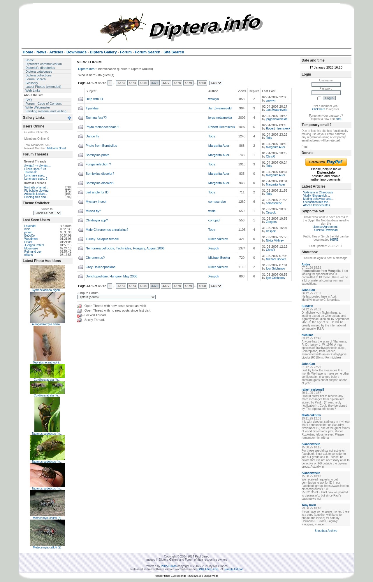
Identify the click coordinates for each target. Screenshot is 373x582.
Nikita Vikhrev (218, 239)
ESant (28, 242)
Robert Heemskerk (221, 127)
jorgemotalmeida (220, 117)
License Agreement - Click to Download (326, 228)
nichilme (308, 335)
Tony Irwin (309, 505)
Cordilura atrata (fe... (47, 379)
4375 (143, 83)
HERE (334, 239)
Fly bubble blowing (36, 190)
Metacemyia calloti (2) (47, 547)
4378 (177, 83)
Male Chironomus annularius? (107, 229)
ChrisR (270, 156)
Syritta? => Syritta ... (37, 165)
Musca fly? (93, 211)
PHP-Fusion (169, 566)
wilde (212, 211)
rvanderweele (311, 444)
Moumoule (31, 248)
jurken (28, 232)
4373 (120, 83)
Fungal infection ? (98, 164)
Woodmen (31, 238)
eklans (28, 254)
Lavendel (30, 226)
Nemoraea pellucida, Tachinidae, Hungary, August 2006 (125, 248)
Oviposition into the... (316, 202)
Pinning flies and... (36, 197)
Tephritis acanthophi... (47, 362)
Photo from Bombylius (101, 145)
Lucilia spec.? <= (35, 169)
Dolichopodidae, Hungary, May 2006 (111, 276)
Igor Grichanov (275, 268)
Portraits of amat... (36, 187)
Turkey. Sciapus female (102, 239)
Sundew (307, 306)
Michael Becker (219, 257)
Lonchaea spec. (34, 175)
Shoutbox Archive (326, 530)
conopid (214, 220)
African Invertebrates (316, 205)
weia (27, 229)
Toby (211, 136)
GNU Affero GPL (208, 569)
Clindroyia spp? (97, 220)
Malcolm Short (56, 148)
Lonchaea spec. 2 (35, 178)
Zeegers (271, 221)
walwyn (213, 99)
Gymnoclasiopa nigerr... (47, 290)
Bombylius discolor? (100, 173)
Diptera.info (86, 69)
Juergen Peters (34, 245)
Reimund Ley (33, 251)
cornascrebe (217, 201)
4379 (188, 83)
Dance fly (92, 136)
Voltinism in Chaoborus (318, 192)
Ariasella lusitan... (35, 193)
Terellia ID (30, 172)
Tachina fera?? (96, 117)
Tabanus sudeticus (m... (47, 433)
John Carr (308, 290)
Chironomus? (95, 257)
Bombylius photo (97, 155)
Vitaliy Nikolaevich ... (316, 195)
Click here (318, 109)
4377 (165, 83)
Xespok (271, 212)
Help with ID (94, 99)
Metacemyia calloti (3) (47, 518)
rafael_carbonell (313, 389)
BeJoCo (29, 235)
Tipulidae (92, 108)
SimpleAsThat (233, 569)
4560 (202, 83)
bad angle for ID (97, 192)
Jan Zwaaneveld (220, 108)
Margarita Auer (218, 145)
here (339, 118)
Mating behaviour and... (318, 198)
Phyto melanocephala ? (102, 127)
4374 (132, 83)
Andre (306, 264)
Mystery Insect (96, 201)
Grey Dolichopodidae (101, 267)
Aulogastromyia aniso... (47, 324)
